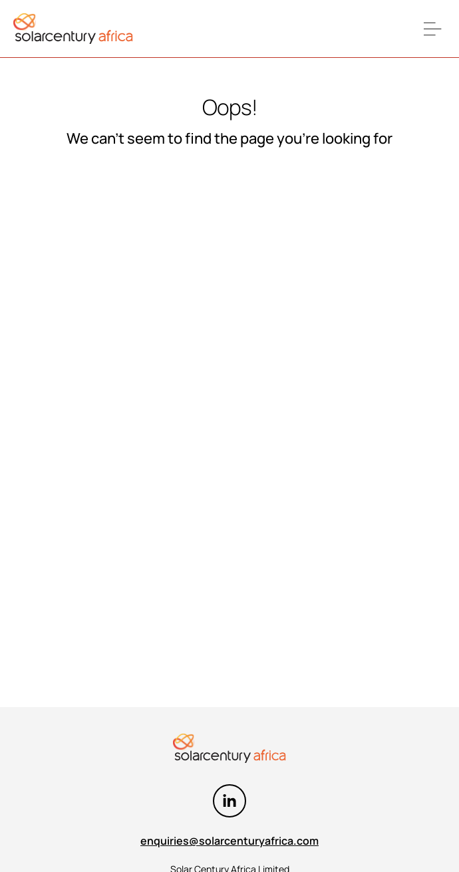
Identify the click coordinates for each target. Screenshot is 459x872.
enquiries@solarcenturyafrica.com (229, 840)
